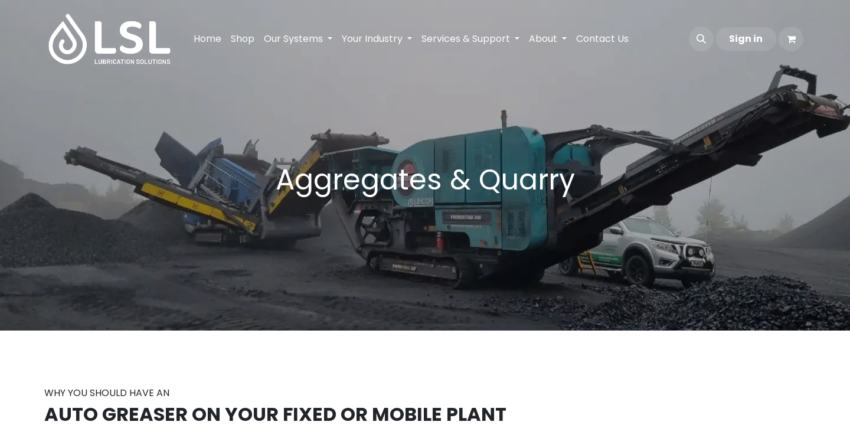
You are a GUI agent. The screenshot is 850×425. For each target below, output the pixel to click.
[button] (701, 39)
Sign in (746, 38)
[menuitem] (207, 39)
